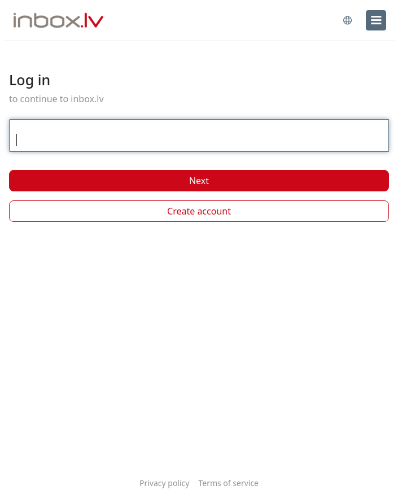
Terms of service (228, 483)
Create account (199, 211)
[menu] (376, 20)
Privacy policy (164, 483)
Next (199, 180)
